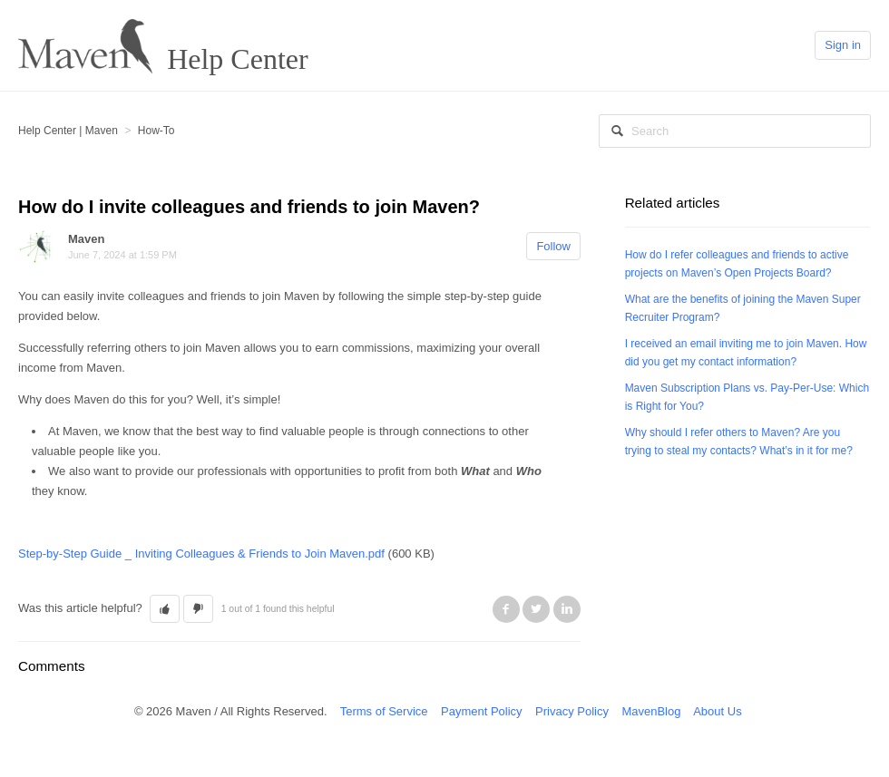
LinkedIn (567, 609)
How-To (156, 130)
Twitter (536, 609)
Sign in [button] (843, 45)
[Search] (735, 131)
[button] (165, 609)
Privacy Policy (572, 711)
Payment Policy (482, 711)
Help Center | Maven (68, 130)
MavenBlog (650, 711)
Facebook (506, 609)
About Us (717, 711)
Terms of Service (384, 711)
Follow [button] (553, 246)
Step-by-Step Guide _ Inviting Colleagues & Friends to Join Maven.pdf (201, 553)
